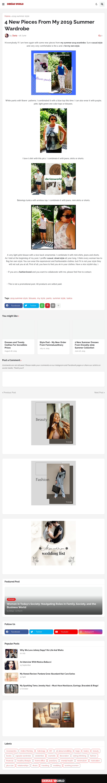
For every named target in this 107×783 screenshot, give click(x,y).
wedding (57, 765)
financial (9, 761)
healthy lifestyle (24, 761)
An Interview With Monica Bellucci (35, 662)
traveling (45, 765)
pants (49, 298)
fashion (93, 756)
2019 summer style (20, 16)
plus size (10, 765)
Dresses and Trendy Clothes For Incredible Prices (16, 345)
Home (7, 16)
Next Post (98, 392)
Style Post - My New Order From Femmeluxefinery (53, 343)
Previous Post (10, 392)
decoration (64, 756)
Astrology (41, 751)
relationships (23, 765)
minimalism (82, 761)
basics (86, 751)
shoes (34, 765)
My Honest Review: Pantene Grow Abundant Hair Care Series (47, 674)
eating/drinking (79, 756)
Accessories (11, 751)
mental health (67, 761)
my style (41, 298)
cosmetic (52, 756)
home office (40, 761)
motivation (95, 761)
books (8, 756)
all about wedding (63, 751)
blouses (32, 298)
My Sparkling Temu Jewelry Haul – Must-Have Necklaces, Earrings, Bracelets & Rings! (59, 686)
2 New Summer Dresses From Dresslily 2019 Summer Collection (87, 345)
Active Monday (26, 751)
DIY (50, 751)
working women (72, 765)
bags (78, 751)
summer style (59, 298)
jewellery (53, 761)
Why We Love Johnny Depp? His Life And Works (42, 650)
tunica (69, 298)
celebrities (39, 756)
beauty (96, 751)
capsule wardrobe (23, 756)
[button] (3, 4)
